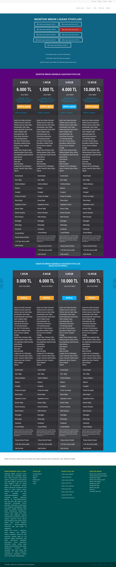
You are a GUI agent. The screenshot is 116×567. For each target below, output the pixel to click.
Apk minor (92, 489)
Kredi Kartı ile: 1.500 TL (46, 102)
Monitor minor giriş (94, 487)
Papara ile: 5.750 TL (24, 98)
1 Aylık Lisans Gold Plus (67, 480)
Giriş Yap (94, 1)
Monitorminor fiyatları (95, 477)
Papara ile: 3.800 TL (69, 98)
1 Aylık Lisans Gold (66, 477)
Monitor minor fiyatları (95, 481)
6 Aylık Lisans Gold (66, 489)
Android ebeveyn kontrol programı (98, 475)
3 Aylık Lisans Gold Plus (67, 486)
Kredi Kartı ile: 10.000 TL (92, 102)
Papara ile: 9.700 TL (92, 98)
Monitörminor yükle (95, 483)
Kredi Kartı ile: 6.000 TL (24, 102)
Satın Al (105, 1)
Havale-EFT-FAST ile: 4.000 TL (69, 100)
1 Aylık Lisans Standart (67, 474)
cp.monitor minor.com (95, 491)
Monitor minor (36, 479)
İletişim (99, 1)
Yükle (110, 1)
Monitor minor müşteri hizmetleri (98, 474)
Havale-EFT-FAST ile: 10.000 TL (92, 100)
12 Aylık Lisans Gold (66, 495)
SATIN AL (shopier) (21, 113)
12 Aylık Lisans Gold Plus (67, 497)
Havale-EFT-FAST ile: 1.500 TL (46, 100)
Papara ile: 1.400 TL (46, 98)
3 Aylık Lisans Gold (66, 483)
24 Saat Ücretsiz (37, 474)
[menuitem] (94, 1)
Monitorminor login (94, 485)
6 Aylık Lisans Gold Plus (67, 492)
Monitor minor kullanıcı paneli (97, 479)
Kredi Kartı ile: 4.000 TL (69, 102)
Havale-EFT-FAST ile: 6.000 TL (24, 100)
